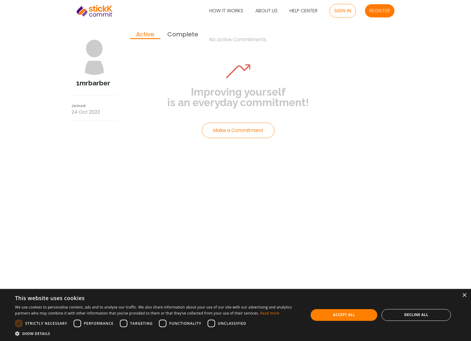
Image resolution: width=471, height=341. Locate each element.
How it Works (226, 11)
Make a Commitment (238, 130)
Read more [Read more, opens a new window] (269, 313)
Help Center (304, 11)
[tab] (145, 35)
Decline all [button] (416, 314)
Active (145, 34)
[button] (157, 333)
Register (379, 10)
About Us (266, 11)
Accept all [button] (344, 314)
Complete (182, 34)
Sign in (342, 10)
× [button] (464, 295)
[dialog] (235, 315)
